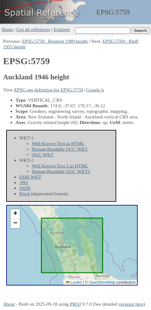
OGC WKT (42, 154)
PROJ (75, 304)
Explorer (61, 29)
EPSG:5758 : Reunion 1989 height (55, 41)
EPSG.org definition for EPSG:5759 (48, 89)
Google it (95, 89)
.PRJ (23, 182)
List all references (33, 29)
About (9, 304)
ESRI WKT (30, 176)
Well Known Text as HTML (58, 143)
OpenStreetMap (102, 282)
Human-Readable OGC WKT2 (61, 171)
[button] (15, 214)
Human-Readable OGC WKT (60, 149)
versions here (131, 304)
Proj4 (24, 193)
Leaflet (74, 282)
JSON (24, 188)
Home (7, 29)
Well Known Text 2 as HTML (60, 165)
